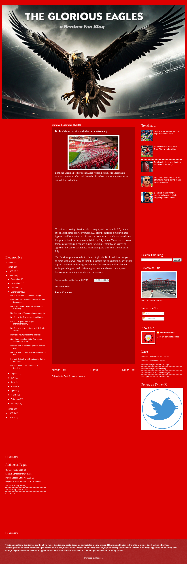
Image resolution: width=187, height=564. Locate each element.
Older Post (128, 369)
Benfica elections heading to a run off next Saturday (167, 163)
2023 (10, 271)
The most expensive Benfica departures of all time (166, 132)
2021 (10, 409)
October (14, 287)
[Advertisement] (93, 203)
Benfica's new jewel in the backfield (25, 335)
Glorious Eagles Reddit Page (154, 368)
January (14, 403)
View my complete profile (168, 337)
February (15, 399)
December (16, 279)
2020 (10, 413)
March (14, 395)
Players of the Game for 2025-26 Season (23, 482)
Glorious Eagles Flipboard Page (155, 364)
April (13, 390)
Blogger (98, 558)
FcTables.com (11, 457)
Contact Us (10, 493)
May (13, 386)
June (13, 382)
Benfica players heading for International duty (22, 322)
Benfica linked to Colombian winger (25, 295)
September (16, 292)
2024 (10, 267)
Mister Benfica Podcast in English (156, 372)
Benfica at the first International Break (27, 317)
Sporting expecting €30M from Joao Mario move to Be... (26, 340)
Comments (149, 318)
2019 (10, 417)
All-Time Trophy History (15, 485)
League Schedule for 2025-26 (18, 474)
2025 (10, 263)
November (16, 283)
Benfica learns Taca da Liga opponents (27, 313)
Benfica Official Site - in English (155, 357)
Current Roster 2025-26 (15, 470)
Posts (147, 313)
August (14, 373)
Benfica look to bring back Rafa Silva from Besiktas (165, 148)
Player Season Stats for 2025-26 (19, 478)
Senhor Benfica (167, 332)
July (13, 378)
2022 (10, 275)
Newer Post (59, 369)
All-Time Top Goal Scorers (17, 489)
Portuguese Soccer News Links (155, 376)
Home (94, 369)
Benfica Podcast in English (153, 361)
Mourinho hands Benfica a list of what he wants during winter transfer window (167, 179)
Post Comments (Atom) (74, 376)
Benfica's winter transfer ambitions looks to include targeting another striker (165, 195)
